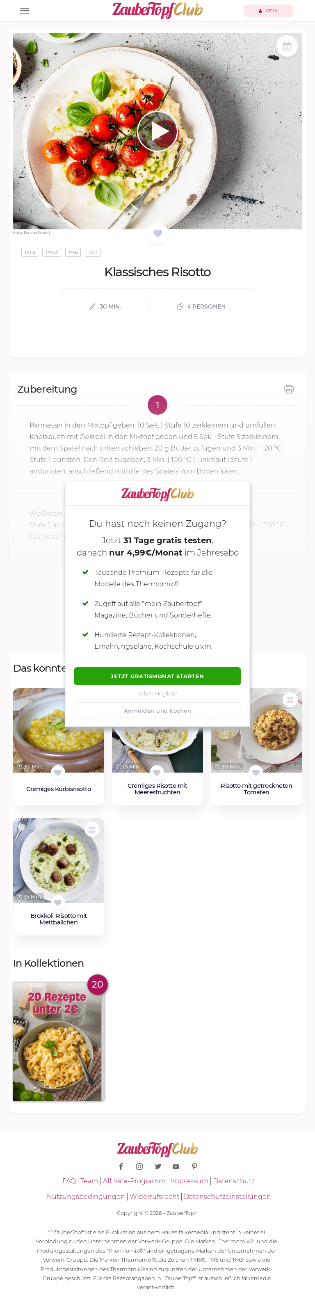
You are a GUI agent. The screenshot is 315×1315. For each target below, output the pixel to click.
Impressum (189, 1181)
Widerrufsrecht (154, 1197)
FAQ (69, 1181)
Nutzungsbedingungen (86, 1197)
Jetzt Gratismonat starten (157, 676)
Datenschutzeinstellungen (227, 1197)
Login (268, 11)
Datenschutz (234, 1181)
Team (89, 1181)
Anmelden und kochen (158, 710)
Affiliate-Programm (134, 1181)
